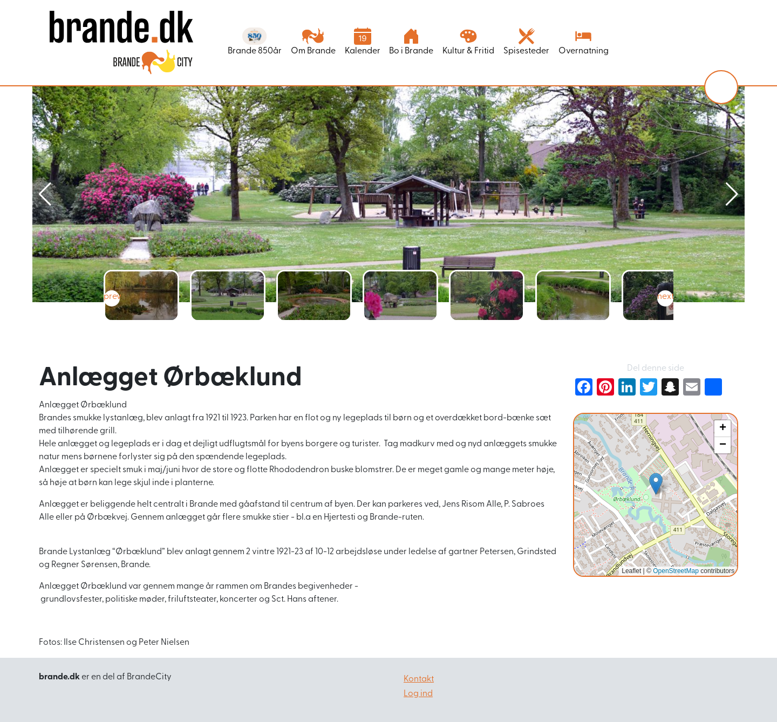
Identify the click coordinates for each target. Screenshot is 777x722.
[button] (732, 194)
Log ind (418, 694)
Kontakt (419, 679)
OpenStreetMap (676, 571)
